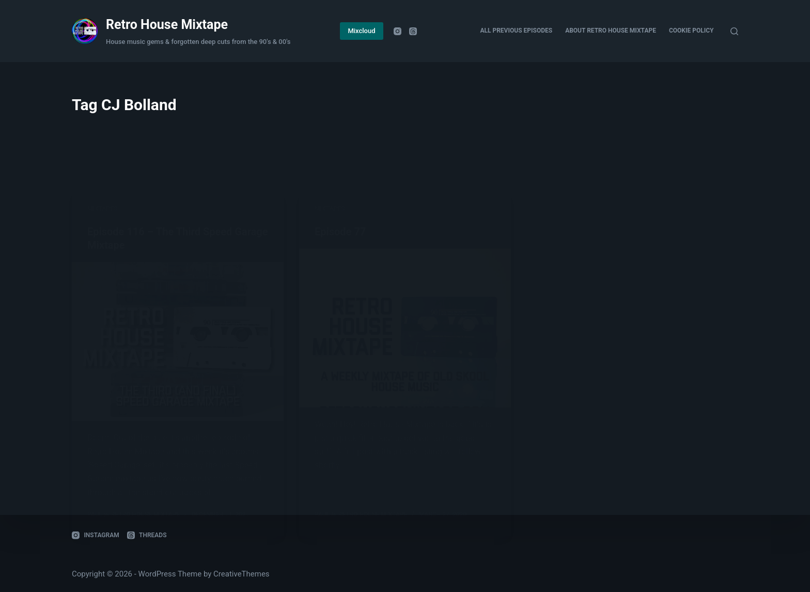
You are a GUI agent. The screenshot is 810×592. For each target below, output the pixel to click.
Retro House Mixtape (167, 24)
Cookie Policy (691, 30)
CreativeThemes (241, 574)
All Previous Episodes (516, 30)
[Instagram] (397, 31)
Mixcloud (361, 31)
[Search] (734, 31)
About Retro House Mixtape (610, 30)
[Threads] (413, 31)
